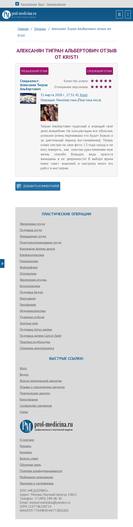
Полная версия (56, 4)
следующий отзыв (99, 71)
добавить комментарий (37, 186)
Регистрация (29, 4)
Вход (41, 4)
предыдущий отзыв (34, 71)
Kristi (83, 95)
